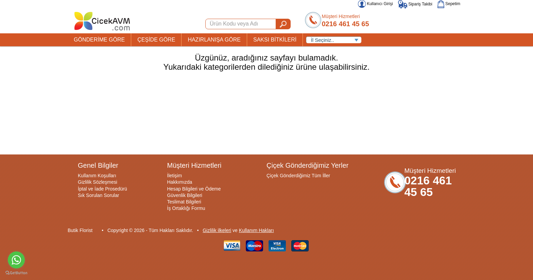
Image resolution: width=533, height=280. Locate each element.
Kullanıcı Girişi (375, 3)
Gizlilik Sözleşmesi (97, 182)
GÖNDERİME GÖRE (99, 40)
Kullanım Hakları (256, 230)
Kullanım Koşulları (97, 175)
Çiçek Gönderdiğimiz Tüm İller (298, 175)
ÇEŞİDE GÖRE (156, 40)
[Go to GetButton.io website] (16, 273)
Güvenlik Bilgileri (184, 195)
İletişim (174, 175)
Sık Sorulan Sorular (98, 195)
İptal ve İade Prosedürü (102, 189)
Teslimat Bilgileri (184, 201)
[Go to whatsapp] (16, 259)
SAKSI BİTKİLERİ (274, 40)
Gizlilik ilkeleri (217, 230)
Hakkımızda (179, 182)
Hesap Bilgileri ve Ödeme (194, 189)
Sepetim (448, 3)
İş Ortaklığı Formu (186, 208)
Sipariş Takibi (415, 4)
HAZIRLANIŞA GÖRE (214, 40)
